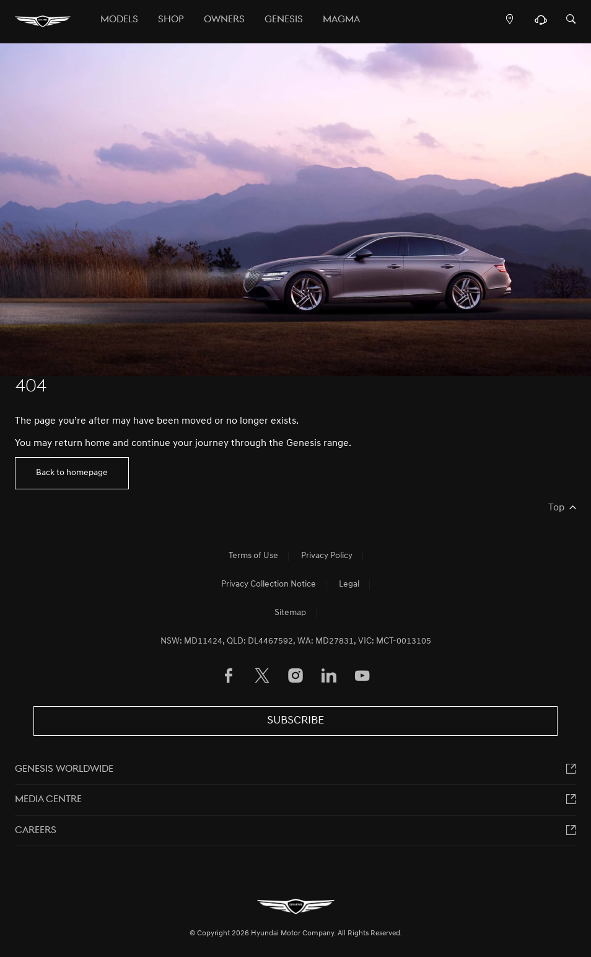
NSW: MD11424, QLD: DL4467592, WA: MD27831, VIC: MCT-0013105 (295, 641)
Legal (349, 584)
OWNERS (224, 20)
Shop (171, 20)
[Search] (571, 20)
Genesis (284, 20)
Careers (35, 831)
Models (119, 20)
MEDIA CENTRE (48, 800)
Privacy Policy (326, 556)
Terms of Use (253, 556)
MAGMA (341, 20)
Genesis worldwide (64, 769)
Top (556, 508)
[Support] (540, 23)
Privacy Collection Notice (268, 584)
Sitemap (290, 613)
